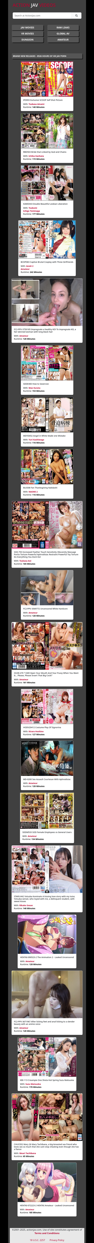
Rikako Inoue (26, 905)
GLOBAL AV (63, 33)
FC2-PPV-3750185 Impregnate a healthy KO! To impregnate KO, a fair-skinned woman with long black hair (45, 330)
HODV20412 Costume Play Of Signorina (42, 727)
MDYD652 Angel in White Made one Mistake (44, 435)
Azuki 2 (29, 266)
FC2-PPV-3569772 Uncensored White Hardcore (45, 608)
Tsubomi (33, 208)
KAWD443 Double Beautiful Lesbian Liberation (45, 203)
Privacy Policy (57, 1240)
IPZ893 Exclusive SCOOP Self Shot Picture (43, 100)
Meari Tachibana (27, 1153)
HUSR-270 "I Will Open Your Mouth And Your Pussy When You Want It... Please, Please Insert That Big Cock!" (46, 674)
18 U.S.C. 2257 (37, 1240)
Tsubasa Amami (36, 104)
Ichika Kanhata (36, 156)
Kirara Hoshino (36, 731)
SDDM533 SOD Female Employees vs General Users (47, 832)
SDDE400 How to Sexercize (36, 383)
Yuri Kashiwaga (36, 439)
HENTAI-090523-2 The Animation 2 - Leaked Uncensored (47, 957)
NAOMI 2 (33, 491)
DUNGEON (27, 39)
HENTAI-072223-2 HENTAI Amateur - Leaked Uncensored (47, 1205)
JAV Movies (27, 27)
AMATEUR (63, 39)
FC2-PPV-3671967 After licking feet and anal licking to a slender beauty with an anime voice (44, 1022)
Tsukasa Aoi (25, 560)
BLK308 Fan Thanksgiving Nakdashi (40, 487)
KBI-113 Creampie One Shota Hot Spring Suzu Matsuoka (47, 1080)
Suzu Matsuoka (33, 1084)
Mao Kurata (34, 387)
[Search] (42, 15)
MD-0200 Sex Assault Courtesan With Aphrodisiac (47, 779)
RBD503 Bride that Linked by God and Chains (44, 152)
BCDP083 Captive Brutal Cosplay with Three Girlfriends (47, 262)
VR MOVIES (27, 33)
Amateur (25, 269)
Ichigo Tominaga (31, 211)
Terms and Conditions (47, 1233)
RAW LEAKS (63, 27)
